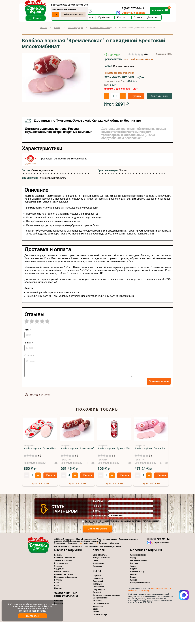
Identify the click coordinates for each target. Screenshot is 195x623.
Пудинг (133, 569)
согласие (94, 521)
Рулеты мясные (61, 564)
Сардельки (59, 569)
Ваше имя (98, 502)
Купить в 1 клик (159, 96)
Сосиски (58, 566)
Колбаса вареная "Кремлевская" (77, 448)
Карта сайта (77, 547)
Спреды (133, 558)
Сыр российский (100, 598)
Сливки (133, 580)
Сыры (97, 571)
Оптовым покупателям (110, 547)
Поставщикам (91, 547)
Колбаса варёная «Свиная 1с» (150, 448)
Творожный (98, 582)
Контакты (125, 18)
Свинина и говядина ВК (64, 558)
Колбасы (58, 555)
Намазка (58, 589)
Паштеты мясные (62, 572)
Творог (133, 566)
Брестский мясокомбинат (138, 60)
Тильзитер (97, 601)
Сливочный (98, 579)
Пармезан (97, 576)
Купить (136, 96)
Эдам (95, 609)
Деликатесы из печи (63, 561)
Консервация (98, 564)
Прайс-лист (107, 18)
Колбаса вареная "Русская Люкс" (40, 448)
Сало (56, 586)
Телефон (97, 506)
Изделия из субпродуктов (65, 578)
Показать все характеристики (119, 74)
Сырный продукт (100, 615)
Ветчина (58, 580)
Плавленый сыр (137, 572)
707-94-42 (158, 539)
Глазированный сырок (140, 583)
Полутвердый (99, 590)
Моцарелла (98, 607)
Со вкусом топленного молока (106, 595)
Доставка (155, 18)
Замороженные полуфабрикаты (66, 595)
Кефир (133, 578)
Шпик (56, 583)
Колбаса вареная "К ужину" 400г (114, 448)
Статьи (140, 18)
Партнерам (72, 543)
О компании (59, 543)
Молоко (133, 575)
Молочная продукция (146, 551)
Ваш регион (99, 516)
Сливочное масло (138, 555)
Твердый (97, 593)
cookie (44, 606)
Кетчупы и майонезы (102, 558)
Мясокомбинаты (61, 547)
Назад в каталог (40, 395)
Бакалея (99, 551)
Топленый (97, 584)
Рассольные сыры (101, 604)
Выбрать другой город (75, 14)
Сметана (134, 564)
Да (58, 14)
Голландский (98, 587)
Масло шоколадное (138, 561)
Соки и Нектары (100, 555)
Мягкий (96, 612)
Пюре (95, 561)
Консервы (97, 566)
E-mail (96, 511)
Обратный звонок (130, 12)
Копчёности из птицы (63, 575)
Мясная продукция (68, 551)
